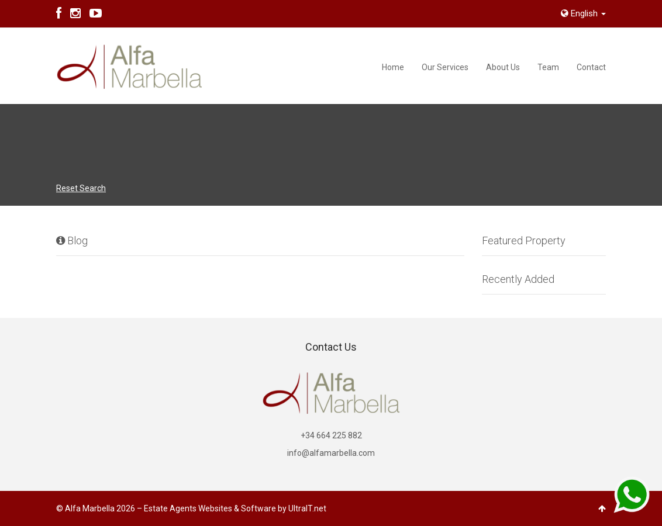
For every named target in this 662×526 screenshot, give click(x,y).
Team (548, 67)
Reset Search (81, 188)
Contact (591, 67)
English (583, 13)
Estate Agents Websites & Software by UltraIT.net (235, 508)
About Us (503, 67)
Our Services (445, 67)
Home (393, 67)
